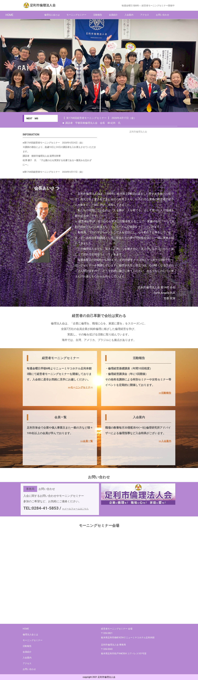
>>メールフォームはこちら (75, 508)
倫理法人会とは (52, 14)
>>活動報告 (165, 392)
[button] (15, 65)
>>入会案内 (165, 441)
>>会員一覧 (86, 441)
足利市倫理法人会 (138, 131)
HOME (9, 15)
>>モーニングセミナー (80, 387)
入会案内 (129, 14)
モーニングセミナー (76, 14)
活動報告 (97, 14)
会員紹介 (113, 14)
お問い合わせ (162, 14)
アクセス (144, 14)
